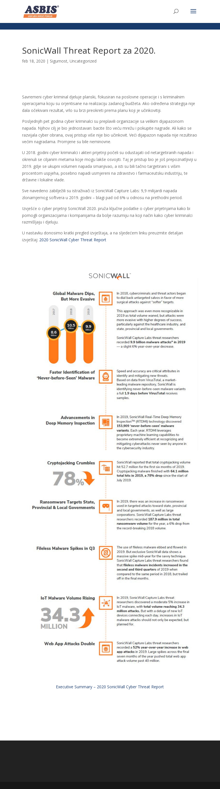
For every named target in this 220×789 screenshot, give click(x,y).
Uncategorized (83, 61)
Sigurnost (58, 61)
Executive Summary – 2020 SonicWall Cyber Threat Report (110, 686)
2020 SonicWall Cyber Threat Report (72, 239)
